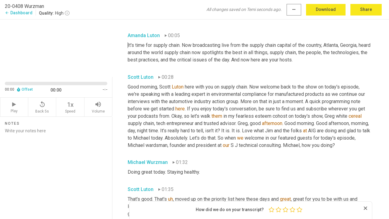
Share (366, 9)
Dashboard (19, 12)
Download (326, 9)
